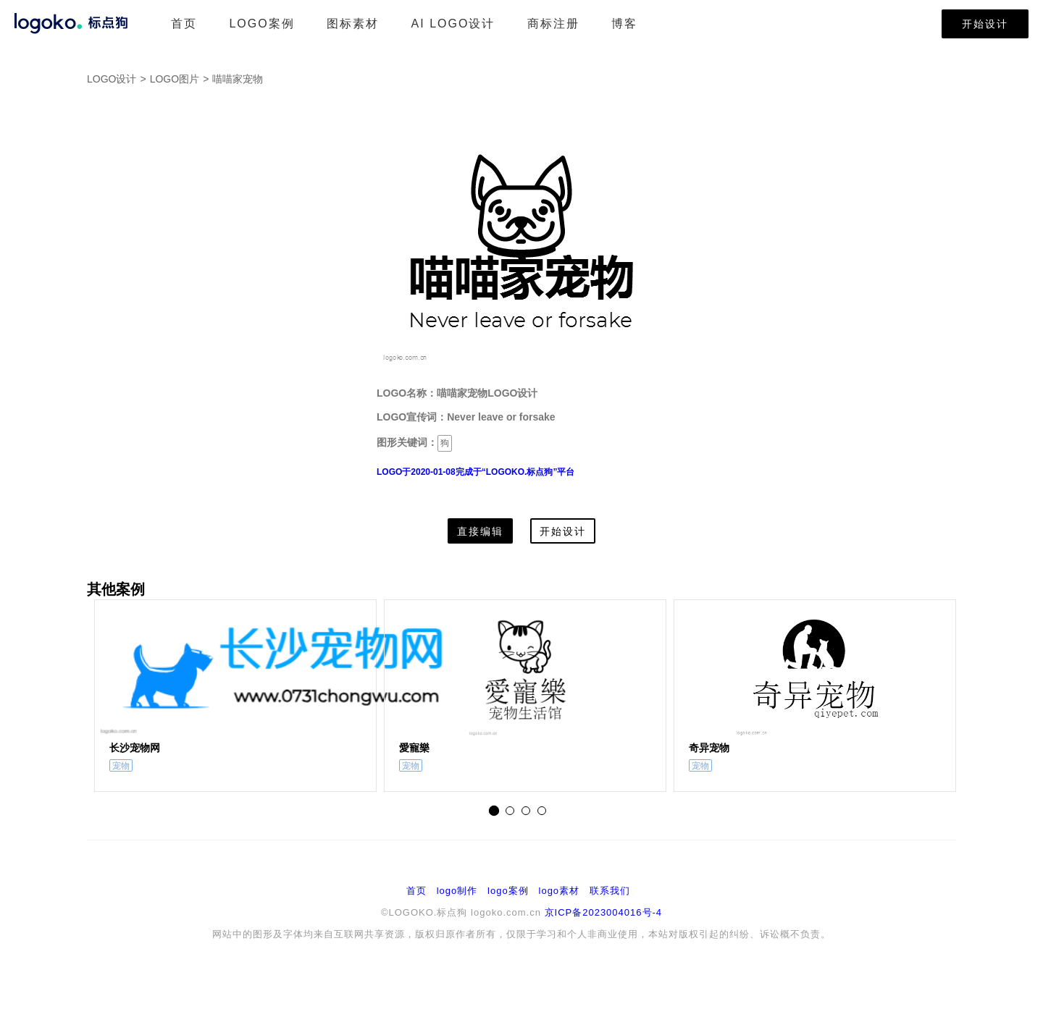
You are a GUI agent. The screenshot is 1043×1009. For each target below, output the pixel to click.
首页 (184, 23)
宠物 (121, 766)
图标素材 (353, 23)
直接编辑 (480, 531)
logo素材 (559, 890)
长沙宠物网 (134, 747)
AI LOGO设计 (453, 23)
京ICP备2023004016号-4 (604, 912)
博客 (624, 23)
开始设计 (985, 24)
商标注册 (553, 23)
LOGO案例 (261, 23)
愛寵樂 (414, 747)
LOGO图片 (174, 79)
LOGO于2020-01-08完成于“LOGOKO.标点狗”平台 (475, 472)
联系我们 (610, 890)
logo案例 (508, 890)
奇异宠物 (709, 747)
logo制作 (457, 890)
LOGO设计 (111, 79)
